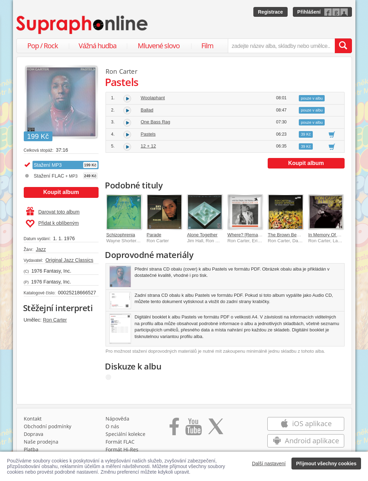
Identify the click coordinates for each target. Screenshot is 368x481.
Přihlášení (309, 12)
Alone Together (202, 234)
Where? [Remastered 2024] (255, 234)
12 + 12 (148, 146)
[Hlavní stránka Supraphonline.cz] (82, 24)
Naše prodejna (41, 441)
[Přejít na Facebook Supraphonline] (174, 429)
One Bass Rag (156, 121)
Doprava (33, 434)
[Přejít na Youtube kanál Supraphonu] (193, 429)
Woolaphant (153, 97)
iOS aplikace (306, 423)
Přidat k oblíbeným (52, 224)
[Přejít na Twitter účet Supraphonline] (215, 429)
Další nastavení (269, 463)
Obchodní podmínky (47, 426)
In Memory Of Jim (326, 234)
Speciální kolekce (125, 434)
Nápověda (117, 418)
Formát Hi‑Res (122, 449)
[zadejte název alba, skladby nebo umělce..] (281, 45)
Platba (31, 449)
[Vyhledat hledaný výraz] (343, 45)
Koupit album (61, 192)
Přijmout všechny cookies (326, 463)
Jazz (41, 249)
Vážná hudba (97, 45)
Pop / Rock (42, 45)
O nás (112, 426)
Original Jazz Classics (69, 260)
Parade (154, 234)
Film (207, 45)
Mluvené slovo (159, 45)
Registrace (270, 12)
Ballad (147, 110)
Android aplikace (306, 440)
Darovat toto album (53, 211)
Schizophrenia (120, 234)
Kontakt (33, 418)
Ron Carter (55, 320)
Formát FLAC (120, 441)
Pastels (148, 134)
